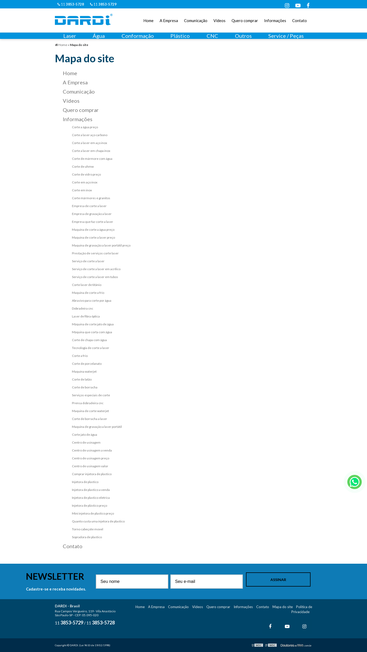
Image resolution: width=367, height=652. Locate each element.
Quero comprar (245, 20)
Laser (69, 36)
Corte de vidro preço (86, 174)
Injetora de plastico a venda (91, 490)
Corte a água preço (85, 127)
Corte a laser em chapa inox (91, 151)
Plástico (180, 36)
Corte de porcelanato (87, 364)
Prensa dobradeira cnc (87, 403)
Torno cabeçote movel (87, 529)
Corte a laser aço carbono (89, 135)
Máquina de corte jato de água (93, 324)
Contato (299, 20)
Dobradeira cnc (82, 308)
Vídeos (219, 20)
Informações (275, 20)
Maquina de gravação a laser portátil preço (101, 245)
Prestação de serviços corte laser (95, 253)
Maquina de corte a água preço (93, 230)
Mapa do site (282, 607)
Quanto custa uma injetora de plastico (98, 521)
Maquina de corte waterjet (90, 411)
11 (70, 4)
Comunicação (195, 20)
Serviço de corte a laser (88, 261)
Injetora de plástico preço (89, 505)
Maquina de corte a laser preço (93, 237)
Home (148, 20)
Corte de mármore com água (92, 159)
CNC (212, 36)
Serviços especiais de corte (91, 395)
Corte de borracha (84, 387)
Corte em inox (82, 190)
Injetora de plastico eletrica (91, 498)
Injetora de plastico (85, 482)
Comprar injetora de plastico (92, 474)
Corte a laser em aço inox (89, 143)
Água (99, 36)
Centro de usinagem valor (90, 466)
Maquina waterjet (84, 371)
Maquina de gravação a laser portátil (97, 427)
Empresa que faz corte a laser (92, 222)
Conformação (138, 36)
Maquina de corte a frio (88, 293)
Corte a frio (80, 356)
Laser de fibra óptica (86, 316)
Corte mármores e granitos (91, 198)
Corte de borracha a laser (89, 419)
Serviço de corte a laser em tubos (95, 277)
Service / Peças (286, 36)
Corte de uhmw (83, 166)
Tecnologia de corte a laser (90, 348)
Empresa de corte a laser (89, 206)
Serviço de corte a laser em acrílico (96, 269)
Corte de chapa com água (89, 340)
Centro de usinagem (86, 442)
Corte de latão (82, 379)
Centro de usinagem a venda (92, 450)
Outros (243, 36)
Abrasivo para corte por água (91, 300)
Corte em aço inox (84, 182)
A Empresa (169, 20)
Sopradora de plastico (87, 537)
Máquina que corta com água (92, 332)
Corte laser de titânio (86, 285)
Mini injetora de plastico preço (93, 513)
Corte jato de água (84, 435)
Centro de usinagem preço (90, 458)
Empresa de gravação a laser (92, 214)
